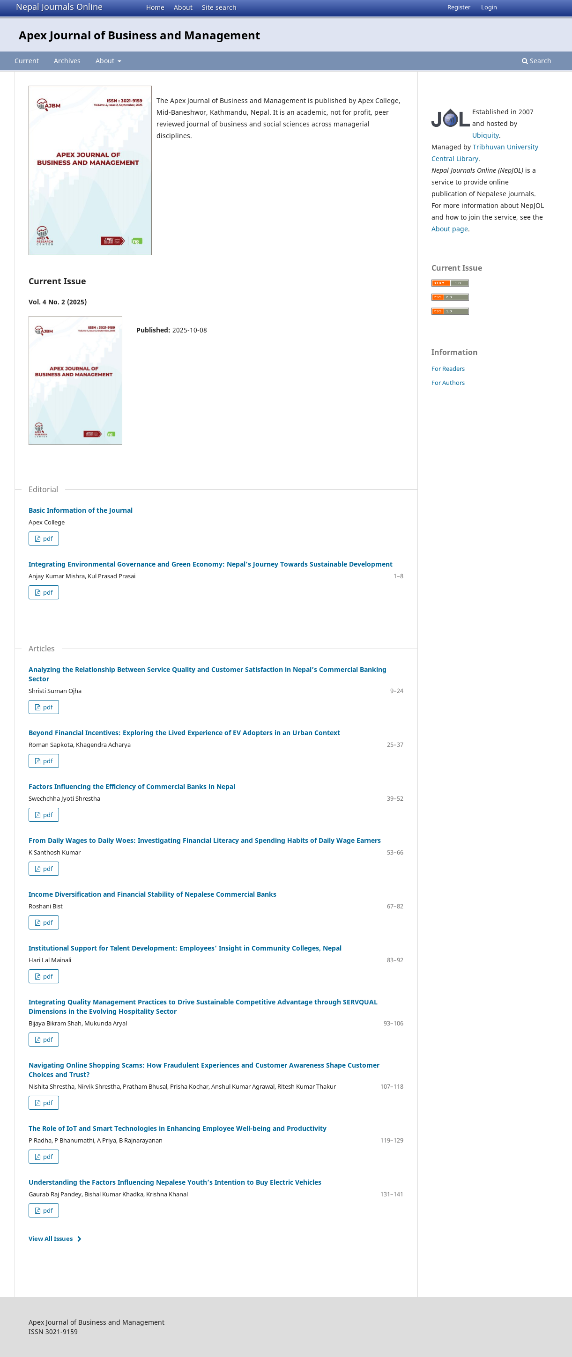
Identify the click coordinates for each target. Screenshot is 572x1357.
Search (536, 60)
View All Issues (51, 1238)
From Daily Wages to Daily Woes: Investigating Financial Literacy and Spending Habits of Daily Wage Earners (205, 840)
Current (27, 60)
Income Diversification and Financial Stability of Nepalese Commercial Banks (152, 894)
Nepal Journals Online (59, 6)
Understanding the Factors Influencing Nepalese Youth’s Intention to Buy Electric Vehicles (175, 1182)
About (183, 7)
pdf (47, 538)
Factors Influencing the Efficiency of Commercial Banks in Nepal (132, 786)
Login (489, 7)
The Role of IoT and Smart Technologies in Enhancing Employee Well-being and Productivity (178, 1128)
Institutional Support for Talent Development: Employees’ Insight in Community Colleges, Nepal (185, 948)
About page (449, 228)
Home (155, 7)
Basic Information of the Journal (81, 510)
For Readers (448, 368)
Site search (219, 7)
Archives (67, 60)
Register (458, 7)
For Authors (448, 382)
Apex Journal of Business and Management (139, 35)
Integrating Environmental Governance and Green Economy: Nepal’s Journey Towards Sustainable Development (211, 564)
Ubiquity (485, 135)
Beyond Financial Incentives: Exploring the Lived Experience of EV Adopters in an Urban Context (184, 732)
